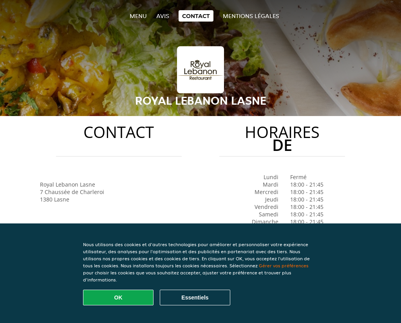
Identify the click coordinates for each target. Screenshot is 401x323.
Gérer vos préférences (284, 266)
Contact (196, 16)
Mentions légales (251, 16)
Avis (162, 16)
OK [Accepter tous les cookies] (118, 297)
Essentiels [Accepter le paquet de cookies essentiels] (194, 297)
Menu (138, 16)
